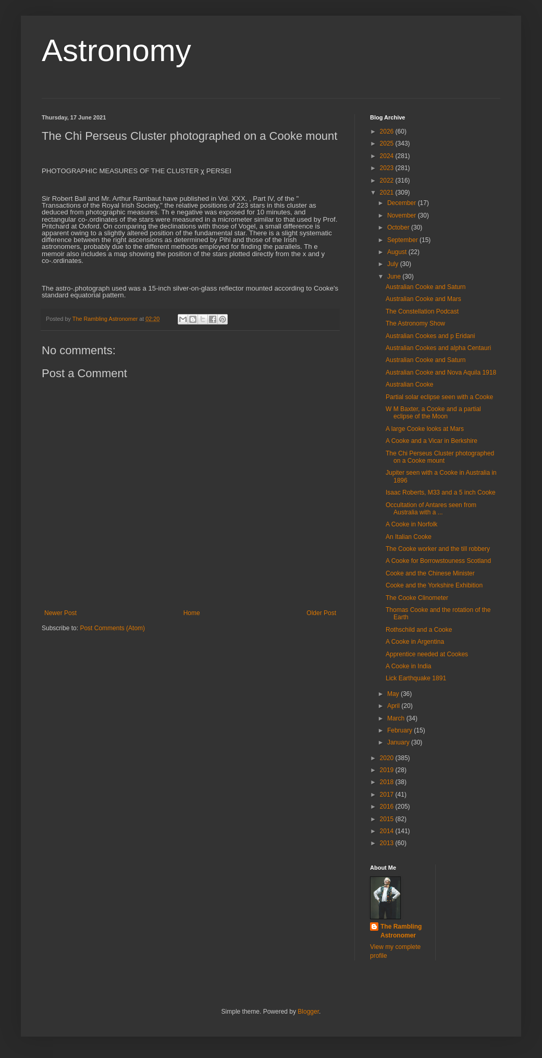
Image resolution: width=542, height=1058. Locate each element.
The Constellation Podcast (422, 311)
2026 (388, 131)
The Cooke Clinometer (417, 598)
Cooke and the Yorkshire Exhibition (434, 585)
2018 (388, 782)
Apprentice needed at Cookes (427, 654)
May (394, 694)
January (399, 742)
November (402, 215)
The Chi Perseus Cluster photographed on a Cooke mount (440, 457)
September (403, 240)
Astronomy (116, 50)
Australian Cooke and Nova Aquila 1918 (441, 372)
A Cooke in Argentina (415, 641)
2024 (388, 156)
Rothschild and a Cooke (419, 629)
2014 (388, 831)
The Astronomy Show (415, 323)
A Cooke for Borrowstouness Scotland (438, 560)
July (393, 264)
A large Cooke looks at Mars (425, 428)
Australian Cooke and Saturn (425, 287)
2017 (388, 794)
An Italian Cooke (409, 536)
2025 (388, 143)
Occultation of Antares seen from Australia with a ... (431, 508)
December (402, 203)
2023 (388, 168)
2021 (388, 192)
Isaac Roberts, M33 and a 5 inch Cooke (441, 492)
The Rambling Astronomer (401, 931)
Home (191, 613)
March (396, 718)
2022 (388, 180)
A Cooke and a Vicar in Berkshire (431, 440)
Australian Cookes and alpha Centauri (438, 348)
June (394, 276)
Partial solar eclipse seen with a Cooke (439, 397)
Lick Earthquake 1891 (416, 678)
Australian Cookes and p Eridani (430, 336)
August (398, 252)
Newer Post (60, 613)
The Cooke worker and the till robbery (438, 548)
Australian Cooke (409, 384)
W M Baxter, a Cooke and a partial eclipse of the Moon (433, 412)
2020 (388, 758)
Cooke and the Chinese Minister (430, 573)
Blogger (308, 1011)
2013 (388, 843)
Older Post (321, 613)
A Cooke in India (408, 666)
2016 (388, 806)
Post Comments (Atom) (112, 628)
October (399, 227)
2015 (388, 819)
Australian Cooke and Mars (423, 299)
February (400, 730)
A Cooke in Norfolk (411, 524)
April (394, 706)
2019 (388, 770)
